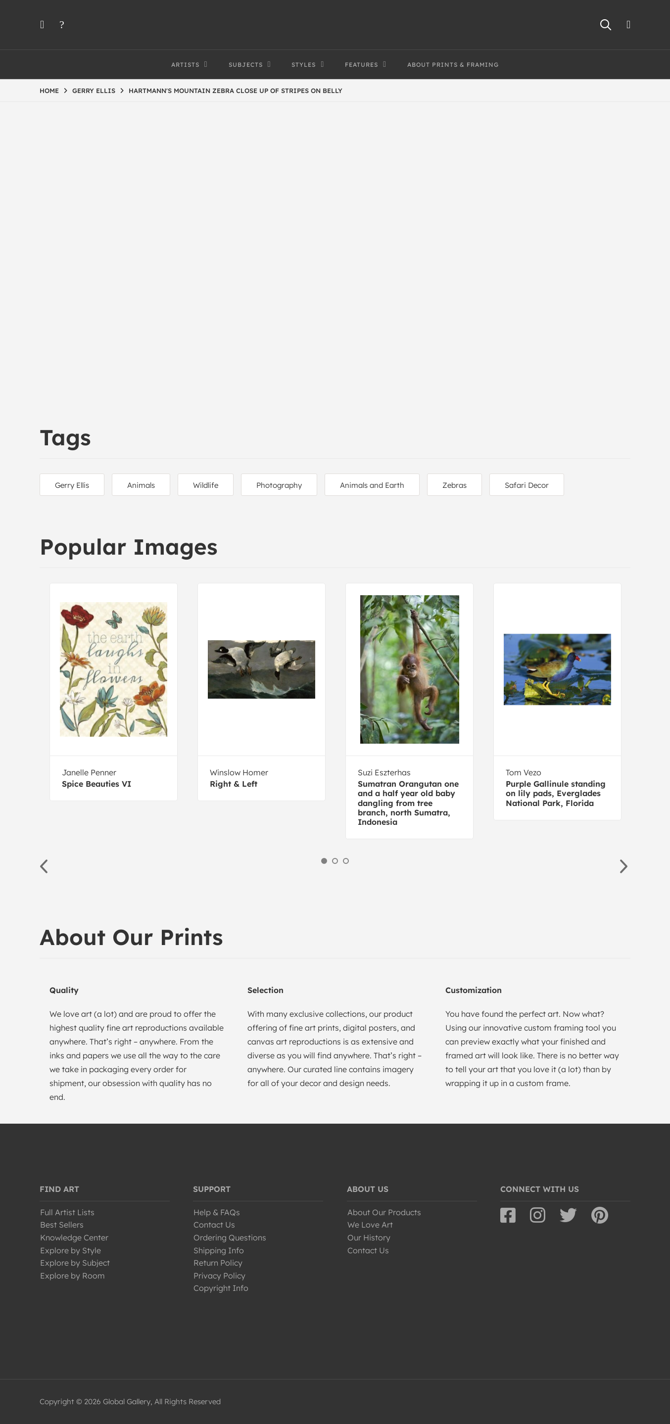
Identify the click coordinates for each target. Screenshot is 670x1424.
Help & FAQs (216, 1212)
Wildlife (205, 485)
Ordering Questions (229, 1237)
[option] (114, 692)
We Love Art (370, 1225)
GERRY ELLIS (93, 91)
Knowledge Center (74, 1237)
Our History (368, 1237)
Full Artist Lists (67, 1212)
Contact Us (214, 1225)
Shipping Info (218, 1250)
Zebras (454, 485)
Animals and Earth (372, 485)
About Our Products (384, 1212)
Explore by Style (70, 1250)
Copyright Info (220, 1288)
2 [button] (335, 861)
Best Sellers (62, 1225)
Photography (279, 485)
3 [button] (346, 861)
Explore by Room (72, 1276)
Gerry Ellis (72, 485)
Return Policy (217, 1263)
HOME (49, 91)
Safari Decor (527, 485)
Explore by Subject (75, 1263)
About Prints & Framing (453, 64)
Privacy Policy (219, 1276)
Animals (141, 485)
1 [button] (324, 861)
